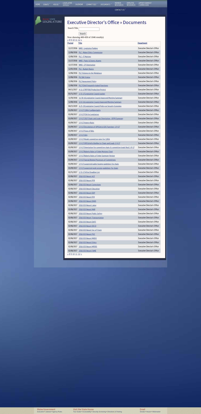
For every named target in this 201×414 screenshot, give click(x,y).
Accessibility (86, 412)
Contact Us (120, 10)
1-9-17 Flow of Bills (90, 189)
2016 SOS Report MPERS (91, 387)
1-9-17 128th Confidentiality (93, 154)
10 (73, 40)
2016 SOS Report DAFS (91, 344)
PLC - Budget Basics (89, 83)
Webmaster (156, 412)
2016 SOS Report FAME (91, 394)
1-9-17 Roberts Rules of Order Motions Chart (99, 224)
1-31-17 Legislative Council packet (95, 125)
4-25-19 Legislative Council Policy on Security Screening (103, 147)
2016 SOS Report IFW (90, 302)
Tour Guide (77, 412)
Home (38, 4)
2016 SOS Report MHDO (91, 373)
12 (79, 40)
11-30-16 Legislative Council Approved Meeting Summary (104, 133)
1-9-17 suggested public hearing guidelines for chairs (102, 246)
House (56, 4)
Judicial (48, 412)
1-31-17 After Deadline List (92, 260)
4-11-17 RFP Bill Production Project (95, 118)
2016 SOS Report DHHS (91, 309)
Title (84, 43)
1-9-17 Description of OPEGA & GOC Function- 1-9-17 (102, 182)
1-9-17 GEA (86, 196)
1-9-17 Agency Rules (90, 175)
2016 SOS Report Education (92, 288)
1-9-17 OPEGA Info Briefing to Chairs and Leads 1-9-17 (103, 210)
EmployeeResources (131, 4)
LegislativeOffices (67, 4)
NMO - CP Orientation (90, 76)
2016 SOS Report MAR (90, 323)
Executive (40, 412)
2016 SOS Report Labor (91, 316)
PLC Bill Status (88, 97)
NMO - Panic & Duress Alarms (93, 69)
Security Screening (99, 412)
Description (155, 43)
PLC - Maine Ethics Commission (94, 55)
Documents (106, 4)
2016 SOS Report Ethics (91, 380)
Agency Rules (57, 412)
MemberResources (119, 4)
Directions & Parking (114, 412)
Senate (46, 4)
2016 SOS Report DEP (90, 295)
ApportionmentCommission (145, 4)
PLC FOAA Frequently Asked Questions (97, 111)
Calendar (79, 4)
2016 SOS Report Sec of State (93, 359)
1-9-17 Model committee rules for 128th (97, 203)
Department (136, 43)
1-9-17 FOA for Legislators (92, 161)
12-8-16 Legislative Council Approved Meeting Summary (103, 140)
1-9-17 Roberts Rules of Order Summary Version (100, 231)
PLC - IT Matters (88, 62)
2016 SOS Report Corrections (93, 281)
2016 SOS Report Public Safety (94, 330)
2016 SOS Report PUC (90, 366)
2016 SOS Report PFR (90, 274)
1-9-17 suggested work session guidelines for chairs (102, 253)
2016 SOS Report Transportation (94, 337)
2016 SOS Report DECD (91, 351)
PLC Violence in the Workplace (93, 90)
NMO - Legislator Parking (91, 48)
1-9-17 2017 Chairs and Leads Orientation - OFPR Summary (104, 168)
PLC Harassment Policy (91, 104)
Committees (91, 4)
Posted (74, 43)
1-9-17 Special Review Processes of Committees (100, 238)
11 (76, 40)
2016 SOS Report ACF (90, 267)
